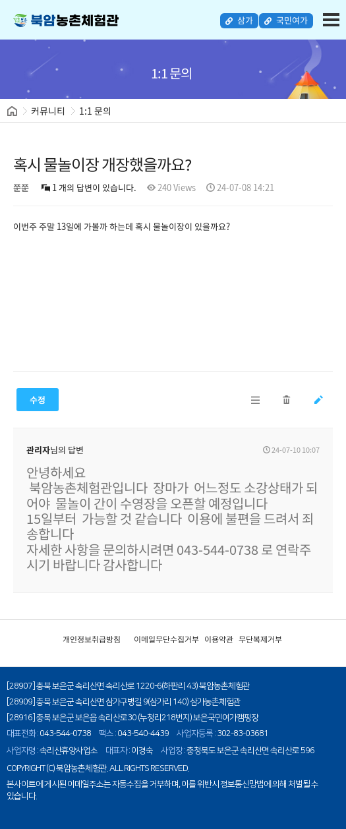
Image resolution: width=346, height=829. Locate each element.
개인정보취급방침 (92, 638)
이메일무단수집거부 (166, 638)
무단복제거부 (260, 638)
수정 (37, 398)
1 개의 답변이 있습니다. (89, 187)
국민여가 (286, 20)
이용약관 (218, 638)
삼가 (242, 20)
